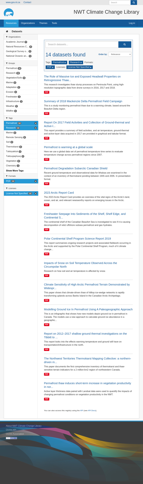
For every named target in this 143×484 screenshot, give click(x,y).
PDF (46, 92)
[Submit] (134, 2)
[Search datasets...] (82, 44)
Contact (27, 2)
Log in (132, 23)
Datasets (17, 31)
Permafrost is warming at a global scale (68, 147)
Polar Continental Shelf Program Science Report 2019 (77, 238)
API (81, 410)
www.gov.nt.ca (13, 2)
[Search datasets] (123, 2)
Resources (11, 23)
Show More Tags (15, 170)
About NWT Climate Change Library (23, 426)
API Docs (92, 410)
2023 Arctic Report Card (59, 192)
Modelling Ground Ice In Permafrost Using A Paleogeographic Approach (88, 309)
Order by (103, 54)
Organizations (28, 23)
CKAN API (11, 430)
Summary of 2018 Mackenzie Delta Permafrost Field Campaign (83, 101)
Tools (54, 23)
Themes (43, 23)
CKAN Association (15, 434)
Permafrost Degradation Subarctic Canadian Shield (75, 168)
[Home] (7, 31)
